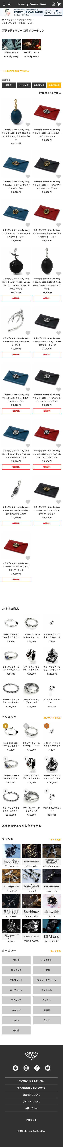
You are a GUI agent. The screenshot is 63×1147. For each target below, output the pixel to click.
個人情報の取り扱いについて (31, 1087)
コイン (16, 1020)
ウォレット (46, 990)
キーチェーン (16, 990)
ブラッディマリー (26, 19)
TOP (4, 19)
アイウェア (16, 1000)
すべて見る (55, 839)
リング (16, 960)
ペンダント (46, 960)
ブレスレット (16, 980)
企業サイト (31, 1119)
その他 (16, 1030)
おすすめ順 (24, 85)
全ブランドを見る (52, 717)
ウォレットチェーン (46, 980)
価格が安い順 (39, 85)
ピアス (47, 970)
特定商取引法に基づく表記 (32, 1080)
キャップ (16, 1010)
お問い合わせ (31, 1108)
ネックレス (16, 970)
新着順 (9, 85)
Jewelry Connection (31, 4)
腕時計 (47, 1010)
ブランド (12, 19)
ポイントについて (31, 1101)
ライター (47, 1000)
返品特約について (31, 1094)
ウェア (47, 1020)
